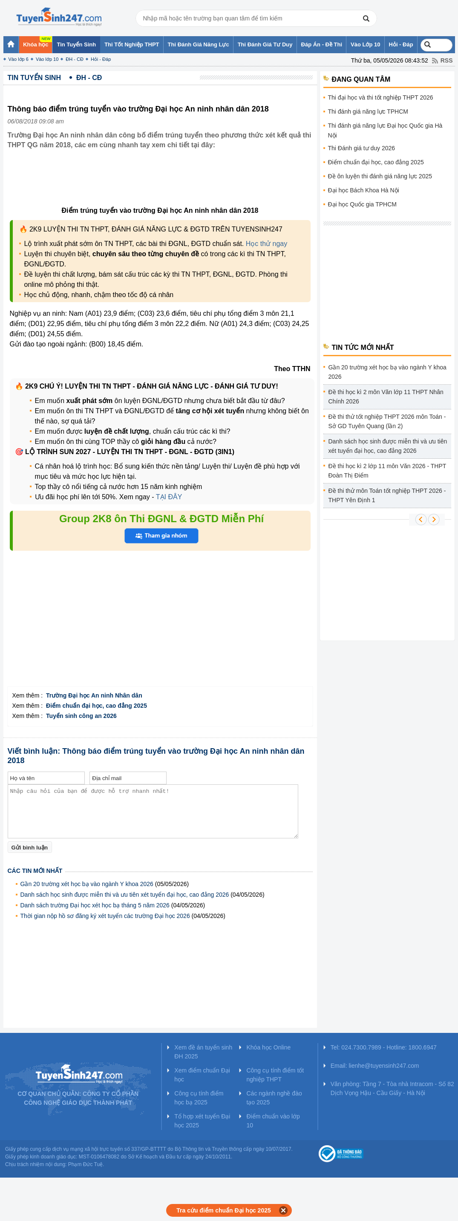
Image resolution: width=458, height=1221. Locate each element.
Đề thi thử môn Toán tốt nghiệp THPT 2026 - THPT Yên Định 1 (387, 495)
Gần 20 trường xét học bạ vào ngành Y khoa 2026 (86, 884)
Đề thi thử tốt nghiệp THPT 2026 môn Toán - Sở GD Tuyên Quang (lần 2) (387, 421)
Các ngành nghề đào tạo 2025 (274, 1098)
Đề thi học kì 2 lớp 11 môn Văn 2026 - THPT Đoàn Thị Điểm (387, 471)
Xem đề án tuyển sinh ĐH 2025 (203, 1052)
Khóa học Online (268, 1047)
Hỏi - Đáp (101, 59)
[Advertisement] (163, 184)
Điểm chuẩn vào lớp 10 (273, 1121)
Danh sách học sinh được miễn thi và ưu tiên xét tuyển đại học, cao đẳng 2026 (124, 894)
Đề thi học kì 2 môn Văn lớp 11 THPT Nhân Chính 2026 (386, 397)
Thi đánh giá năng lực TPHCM (368, 111)
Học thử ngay (266, 243)
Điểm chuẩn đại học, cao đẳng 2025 (376, 162)
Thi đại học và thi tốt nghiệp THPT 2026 (380, 97)
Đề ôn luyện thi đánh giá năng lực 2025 (380, 176)
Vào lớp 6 (19, 59)
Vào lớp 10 (47, 59)
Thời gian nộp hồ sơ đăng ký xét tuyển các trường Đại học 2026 (105, 915)
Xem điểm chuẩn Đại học (202, 1075)
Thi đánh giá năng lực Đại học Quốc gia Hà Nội (385, 130)
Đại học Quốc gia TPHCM (362, 204)
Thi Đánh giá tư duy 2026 (361, 148)
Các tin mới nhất (35, 870)
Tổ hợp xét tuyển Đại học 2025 (202, 1121)
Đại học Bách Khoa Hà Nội (363, 190)
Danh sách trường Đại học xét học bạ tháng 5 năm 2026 (95, 905)
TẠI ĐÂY (168, 496)
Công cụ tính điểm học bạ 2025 (198, 1098)
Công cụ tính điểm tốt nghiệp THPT (275, 1075)
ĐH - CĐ (75, 59)
